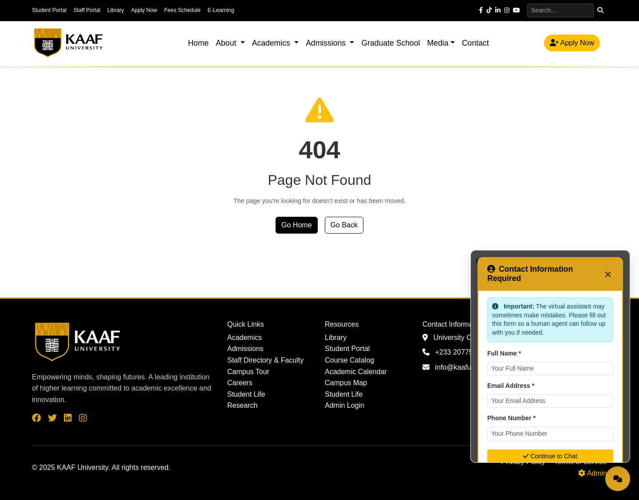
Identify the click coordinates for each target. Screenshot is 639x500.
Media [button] (438, 43)
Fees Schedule (182, 10)
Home (198, 43)
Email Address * (510, 385)
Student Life (246, 394)
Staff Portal (87, 10)
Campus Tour (248, 371)
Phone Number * (511, 418)
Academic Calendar (356, 371)
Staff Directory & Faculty (265, 360)
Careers (239, 383)
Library (115, 10)
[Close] (608, 274)
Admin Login (344, 405)
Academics (244, 337)
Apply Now (144, 10)
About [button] (227, 43)
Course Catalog (349, 360)
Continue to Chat (550, 456)
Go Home (296, 225)
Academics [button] (272, 43)
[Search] (560, 10)
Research (242, 405)
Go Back (344, 225)
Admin (592, 473)
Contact (475, 43)
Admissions (245, 348)
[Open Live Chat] (617, 478)
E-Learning (221, 10)
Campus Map (346, 383)
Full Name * (504, 353)
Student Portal (49, 10)
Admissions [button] (327, 43)
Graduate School (390, 43)
